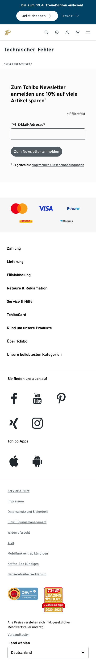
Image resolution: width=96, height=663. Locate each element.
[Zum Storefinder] (57, 32)
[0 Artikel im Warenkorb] (77, 32)
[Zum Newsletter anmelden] (36, 151)
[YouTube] (37, 401)
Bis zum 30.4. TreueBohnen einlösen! (52, 5)
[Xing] (14, 426)
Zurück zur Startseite (18, 64)
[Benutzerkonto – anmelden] (67, 32)
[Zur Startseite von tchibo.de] (8, 32)
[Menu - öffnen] (88, 32)
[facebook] (14, 401)
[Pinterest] (60, 401)
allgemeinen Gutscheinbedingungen (58, 165)
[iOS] (14, 464)
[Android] (37, 464)
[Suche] (46, 32)
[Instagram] (37, 426)
